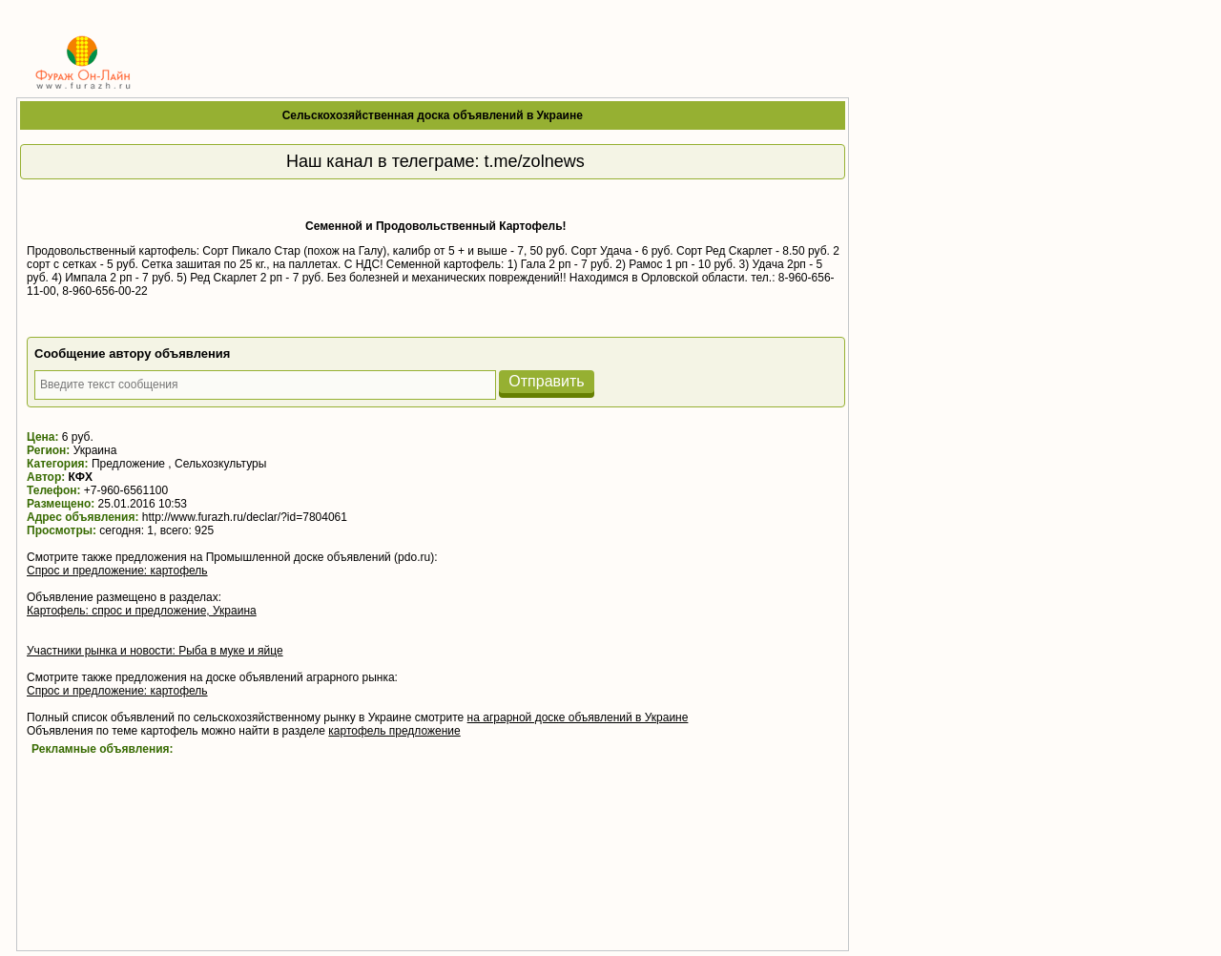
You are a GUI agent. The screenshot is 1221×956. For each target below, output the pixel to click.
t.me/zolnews (535, 161)
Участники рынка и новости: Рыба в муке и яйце (155, 650)
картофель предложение (394, 731)
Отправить (546, 381)
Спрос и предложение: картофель (117, 570)
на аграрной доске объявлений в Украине (578, 717)
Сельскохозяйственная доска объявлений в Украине (432, 115)
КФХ (81, 477)
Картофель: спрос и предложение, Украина (142, 610)
